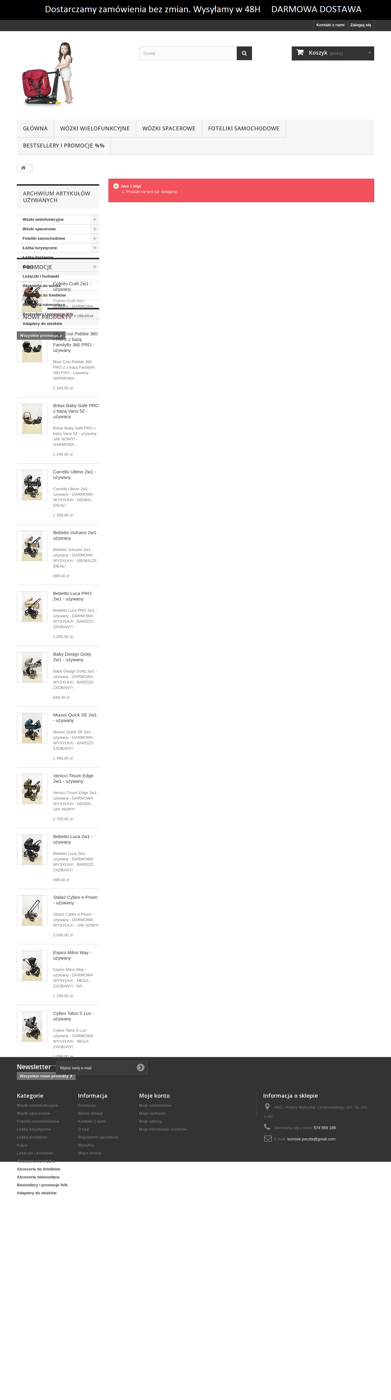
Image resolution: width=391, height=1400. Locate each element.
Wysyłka (86, 1313)
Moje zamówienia (155, 1274)
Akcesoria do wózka (41, 285)
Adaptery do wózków (42, 323)
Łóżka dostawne (38, 257)
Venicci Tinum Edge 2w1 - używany (73, 899)
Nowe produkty (47, 438)
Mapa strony (89, 1321)
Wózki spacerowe (169, 128)
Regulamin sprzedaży (98, 1305)
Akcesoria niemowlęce (44, 304)
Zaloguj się (360, 25)
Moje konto (154, 1264)
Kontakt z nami (330, 25)
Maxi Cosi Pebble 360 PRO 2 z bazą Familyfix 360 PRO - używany (75, 463)
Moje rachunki (152, 1282)
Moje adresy (150, 1290)
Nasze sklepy (90, 1282)
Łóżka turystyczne (40, 248)
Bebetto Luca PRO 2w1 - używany (72, 717)
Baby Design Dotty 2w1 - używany (72, 777)
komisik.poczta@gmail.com (311, 1307)
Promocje (37, 347)
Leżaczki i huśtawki (41, 276)
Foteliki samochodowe (244, 128)
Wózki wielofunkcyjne (95, 128)
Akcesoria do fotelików (44, 295)
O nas (83, 1298)
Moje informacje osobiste (163, 1298)
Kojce (28, 266)
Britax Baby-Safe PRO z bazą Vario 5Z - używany (76, 532)
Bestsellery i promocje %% (63, 145)
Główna (35, 128)
